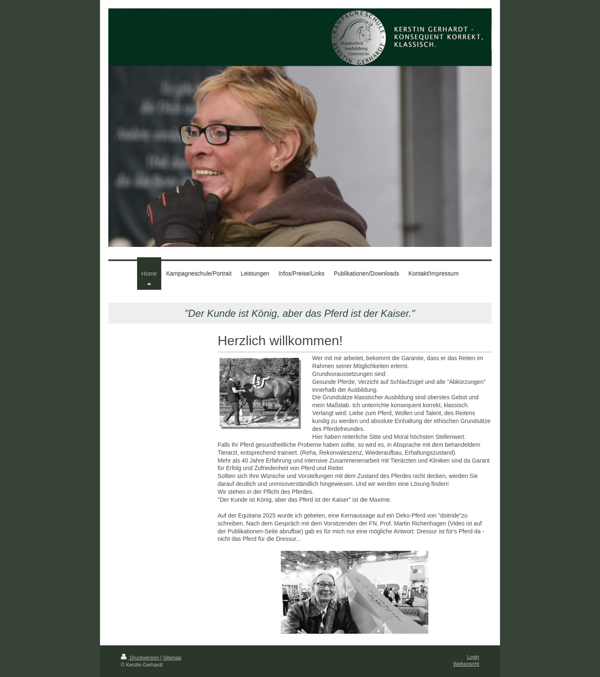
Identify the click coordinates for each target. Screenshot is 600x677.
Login (473, 657)
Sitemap (172, 658)
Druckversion (140, 658)
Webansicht (466, 664)
